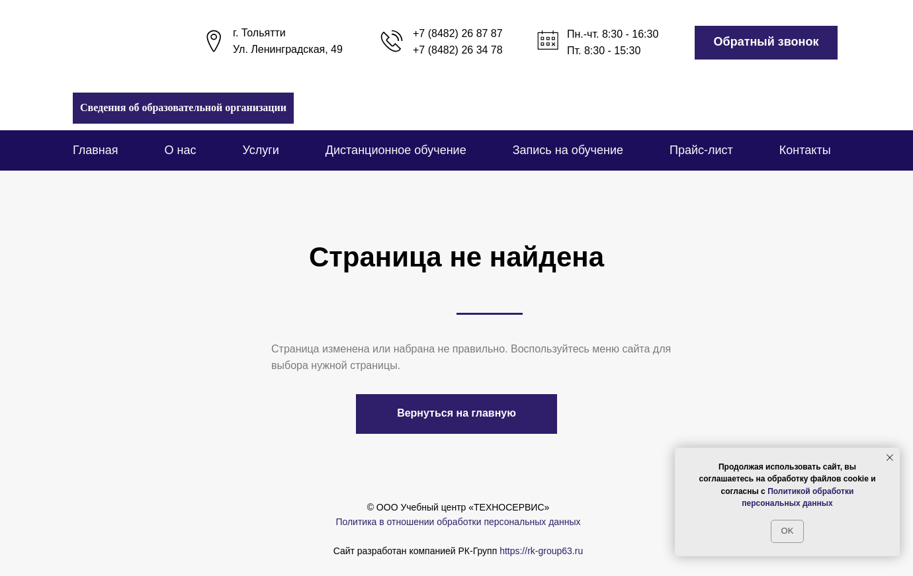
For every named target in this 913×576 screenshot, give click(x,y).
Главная (95, 150)
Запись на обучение (568, 150)
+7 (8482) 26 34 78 (458, 50)
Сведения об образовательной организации (183, 107)
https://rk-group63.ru (541, 551)
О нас (180, 150)
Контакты (805, 150)
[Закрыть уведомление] (889, 457)
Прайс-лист (701, 150)
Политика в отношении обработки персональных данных (457, 521)
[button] (766, 43)
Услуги (260, 150)
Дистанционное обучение (396, 150)
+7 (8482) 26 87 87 (458, 33)
